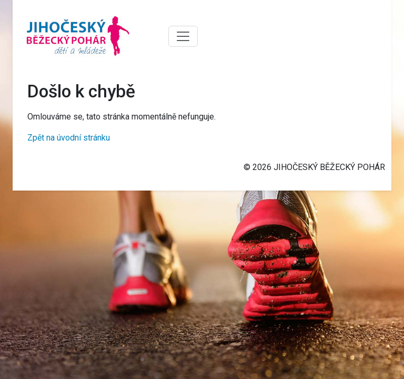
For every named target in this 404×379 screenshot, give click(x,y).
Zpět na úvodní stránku (68, 138)
